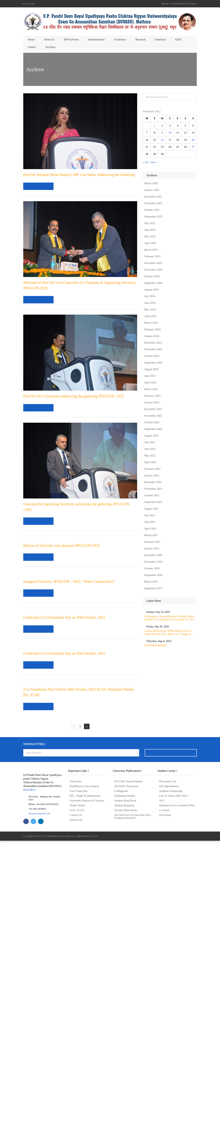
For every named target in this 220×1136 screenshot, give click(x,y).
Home (31, 39)
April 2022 (150, 462)
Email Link (76, 1115)
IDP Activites (71, 39)
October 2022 (151, 422)
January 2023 (151, 402)
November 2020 (153, 561)
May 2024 (150, 309)
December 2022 (153, 409)
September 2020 (153, 575)
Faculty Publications (125, 1105)
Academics (120, 39)
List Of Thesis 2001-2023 (173, 1091)
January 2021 (151, 548)
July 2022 (149, 442)
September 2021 (153, 502)
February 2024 (152, 329)
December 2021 (153, 482)
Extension (160, 39)
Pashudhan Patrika (124, 1091)
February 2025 (152, 256)
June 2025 (150, 229)
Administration (96, 39)
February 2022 (152, 468)
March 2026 (151, 183)
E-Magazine (121, 1086)
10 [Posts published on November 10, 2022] (170, 132)
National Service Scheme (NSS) (177, 1100)
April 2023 (150, 382)
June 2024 (150, 302)
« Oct (146, 162)
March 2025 (151, 249)
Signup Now (171, 1048)
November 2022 (153, 415)
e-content (164, 1105)
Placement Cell (167, 1076)
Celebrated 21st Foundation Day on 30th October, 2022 (64, 809)
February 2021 (152, 541)
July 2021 (149, 515)
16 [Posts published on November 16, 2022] (162, 139)
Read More (29, 1084)
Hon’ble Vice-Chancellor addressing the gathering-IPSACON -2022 (73, 396)
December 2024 (153, 263)
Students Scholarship (171, 1086)
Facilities (50, 47)
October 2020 (151, 568)
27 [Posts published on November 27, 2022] (193, 146)
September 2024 (153, 282)
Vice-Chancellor (79, 1086)
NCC (162, 1095)
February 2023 (152, 395)
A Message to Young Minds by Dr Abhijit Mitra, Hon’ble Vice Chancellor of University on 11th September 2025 (175, 618)
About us (49, 39)
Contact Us (76, 1110)
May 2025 (150, 236)
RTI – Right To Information (85, 1091)
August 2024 (151, 289)
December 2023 (153, 342)
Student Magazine (124, 1100)
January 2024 (151, 336)
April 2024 (150, 316)
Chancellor (76, 1076)
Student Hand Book (125, 1095)
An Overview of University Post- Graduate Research (132, 1112)
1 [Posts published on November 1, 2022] (154, 125)
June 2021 (150, 521)
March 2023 (151, 389)
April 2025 (150, 243)
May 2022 (150, 455)
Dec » (154, 162)
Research (140, 39)
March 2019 (151, 581)
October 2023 (151, 355)
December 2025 (153, 196)
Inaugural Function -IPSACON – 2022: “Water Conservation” (69, 725)
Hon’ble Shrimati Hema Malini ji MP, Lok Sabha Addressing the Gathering (79, 175)
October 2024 (151, 276)
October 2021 (151, 495)
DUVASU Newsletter (126, 1081)
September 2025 (153, 216)
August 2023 (151, 369)
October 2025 (151, 209)
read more (38, 186)
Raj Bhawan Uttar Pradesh (84, 1081)
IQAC (178, 39)
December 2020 (153, 555)
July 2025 (149, 223)
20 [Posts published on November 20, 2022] (193, 139)
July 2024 (149, 296)
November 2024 (153, 269)
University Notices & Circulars (87, 1095)
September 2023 (153, 362)
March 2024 (151, 322)
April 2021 (150, 528)
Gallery (32, 47)
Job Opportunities (169, 1081)
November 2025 (153, 203)
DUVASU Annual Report (128, 1076)
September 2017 (153, 588)
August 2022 (151, 435)
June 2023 (150, 375)
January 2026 (151, 189)
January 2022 (151, 475)
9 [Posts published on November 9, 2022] (162, 132)
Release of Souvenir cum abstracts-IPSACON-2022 (61, 617)
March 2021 (151, 535)
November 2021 (153, 488)
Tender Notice (77, 1100)
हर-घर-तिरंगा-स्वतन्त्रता (168, 647)
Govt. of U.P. (77, 1105)
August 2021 (151, 508)
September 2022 (153, 428)
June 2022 (150, 448)
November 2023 (153, 349)
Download (165, 1110)
